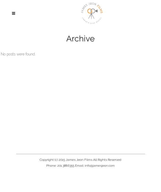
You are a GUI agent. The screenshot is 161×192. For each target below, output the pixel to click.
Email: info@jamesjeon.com (95, 165)
